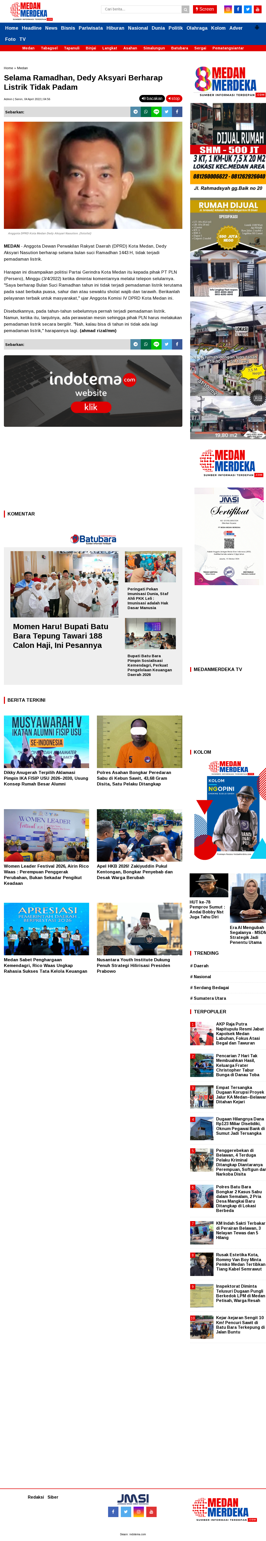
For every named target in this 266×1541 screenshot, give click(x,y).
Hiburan (115, 28)
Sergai (200, 48)
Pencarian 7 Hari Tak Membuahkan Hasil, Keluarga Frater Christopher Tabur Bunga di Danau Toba (237, 1065)
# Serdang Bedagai (209, 987)
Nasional (138, 28)
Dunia (158, 28)
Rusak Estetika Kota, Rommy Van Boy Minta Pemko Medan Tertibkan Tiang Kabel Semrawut (240, 1262)
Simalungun (154, 48)
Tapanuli (71, 48)
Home (11, 28)
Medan (28, 48)
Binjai (91, 48)
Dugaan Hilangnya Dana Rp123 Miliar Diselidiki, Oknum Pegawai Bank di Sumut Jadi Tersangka (240, 1126)
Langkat (109, 48)
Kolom (218, 28)
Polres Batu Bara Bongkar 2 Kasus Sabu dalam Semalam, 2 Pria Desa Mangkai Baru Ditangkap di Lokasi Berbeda (239, 1199)
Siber (53, 1497)
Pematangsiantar (228, 48)
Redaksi (36, 1497)
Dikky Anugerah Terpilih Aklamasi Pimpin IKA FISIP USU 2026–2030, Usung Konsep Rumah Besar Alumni (46, 778)
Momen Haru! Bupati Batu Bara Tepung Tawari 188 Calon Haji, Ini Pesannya (60, 635)
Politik (176, 28)
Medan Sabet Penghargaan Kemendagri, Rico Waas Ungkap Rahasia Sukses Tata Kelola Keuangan (45, 965)
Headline (32, 28)
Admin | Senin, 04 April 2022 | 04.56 (27, 99)
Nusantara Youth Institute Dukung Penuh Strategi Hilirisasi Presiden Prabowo (133, 965)
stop (174, 98)
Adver (236, 28)
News (51, 28)
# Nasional (200, 977)
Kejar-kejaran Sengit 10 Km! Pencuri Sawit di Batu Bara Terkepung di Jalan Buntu (240, 1325)
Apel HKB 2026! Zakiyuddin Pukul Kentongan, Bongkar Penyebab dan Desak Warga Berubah (135, 872)
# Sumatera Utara (208, 998)
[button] (257, 25)
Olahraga (197, 28)
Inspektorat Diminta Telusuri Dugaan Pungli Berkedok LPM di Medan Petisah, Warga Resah (240, 1293)
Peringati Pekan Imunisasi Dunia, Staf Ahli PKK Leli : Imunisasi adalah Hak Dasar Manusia (148, 598)
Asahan (130, 48)
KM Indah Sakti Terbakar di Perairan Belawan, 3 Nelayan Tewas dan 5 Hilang (240, 1230)
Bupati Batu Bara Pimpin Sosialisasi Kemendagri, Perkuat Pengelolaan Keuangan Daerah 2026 (150, 665)
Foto (10, 39)
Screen (205, 9)
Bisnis (68, 28)
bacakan (152, 98)
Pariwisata (91, 28)
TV (22, 39)
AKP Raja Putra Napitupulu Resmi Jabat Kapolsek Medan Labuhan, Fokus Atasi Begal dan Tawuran (240, 1033)
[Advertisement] (93, 470)
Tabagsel (49, 48)
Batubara (179, 48)
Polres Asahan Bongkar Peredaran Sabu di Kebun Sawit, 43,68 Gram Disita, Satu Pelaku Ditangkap (134, 778)
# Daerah (199, 966)
